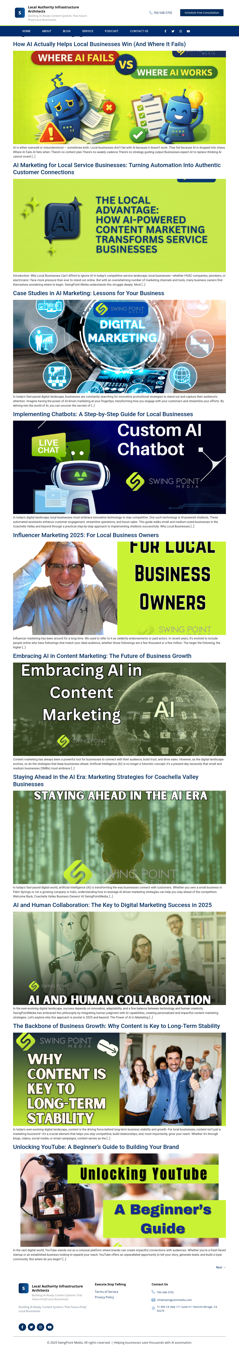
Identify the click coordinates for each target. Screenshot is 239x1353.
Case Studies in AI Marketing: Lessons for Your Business (88, 293)
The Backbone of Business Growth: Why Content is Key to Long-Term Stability (116, 1025)
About (46, 31)
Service (87, 31)
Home (26, 31)
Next (221, 1267)
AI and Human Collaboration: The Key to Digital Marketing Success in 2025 (112, 904)
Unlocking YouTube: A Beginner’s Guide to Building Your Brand (96, 1146)
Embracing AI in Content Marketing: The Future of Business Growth (102, 655)
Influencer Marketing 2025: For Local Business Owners (86, 535)
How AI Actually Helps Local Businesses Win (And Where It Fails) (99, 44)
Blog (67, 31)
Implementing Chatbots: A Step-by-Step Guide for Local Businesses (103, 414)
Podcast (111, 31)
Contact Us (139, 31)
